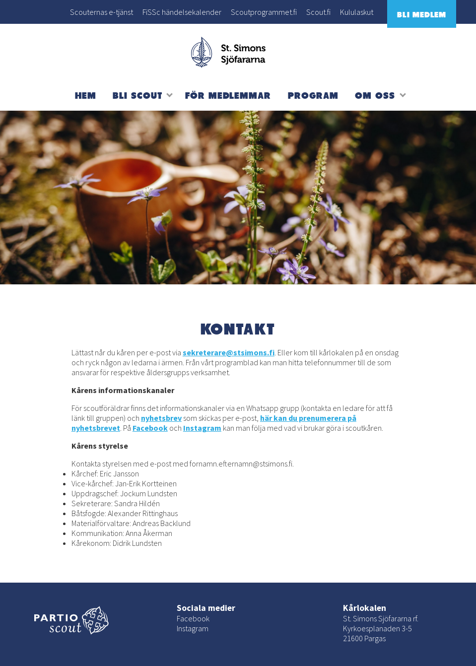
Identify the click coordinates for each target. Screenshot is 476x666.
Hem (85, 95)
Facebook (150, 428)
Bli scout (137, 95)
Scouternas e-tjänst (101, 12)
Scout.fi (318, 12)
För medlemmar (228, 95)
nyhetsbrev (161, 418)
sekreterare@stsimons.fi (228, 352)
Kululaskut (356, 12)
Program (313, 95)
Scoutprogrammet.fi (264, 12)
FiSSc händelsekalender (181, 12)
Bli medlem (421, 14)
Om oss (375, 95)
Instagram (202, 428)
